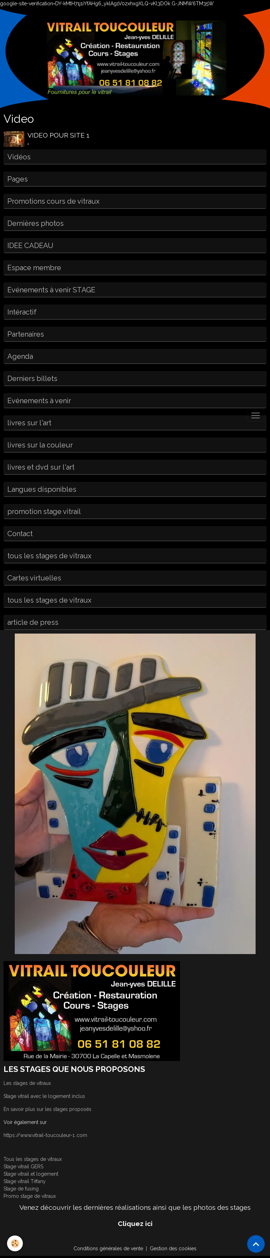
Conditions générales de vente (108, 1248)
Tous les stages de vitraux (33, 1159)
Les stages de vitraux (27, 1083)
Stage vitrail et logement (31, 1174)
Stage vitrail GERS (23, 1166)
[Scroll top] (256, 1244)
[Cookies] (15, 1243)
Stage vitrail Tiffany (25, 1181)
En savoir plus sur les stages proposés (47, 1109)
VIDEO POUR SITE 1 (58, 135)
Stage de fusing (21, 1189)
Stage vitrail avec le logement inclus (44, 1096)
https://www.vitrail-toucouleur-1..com (45, 1135)
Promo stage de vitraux (30, 1196)
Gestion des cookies (173, 1248)
